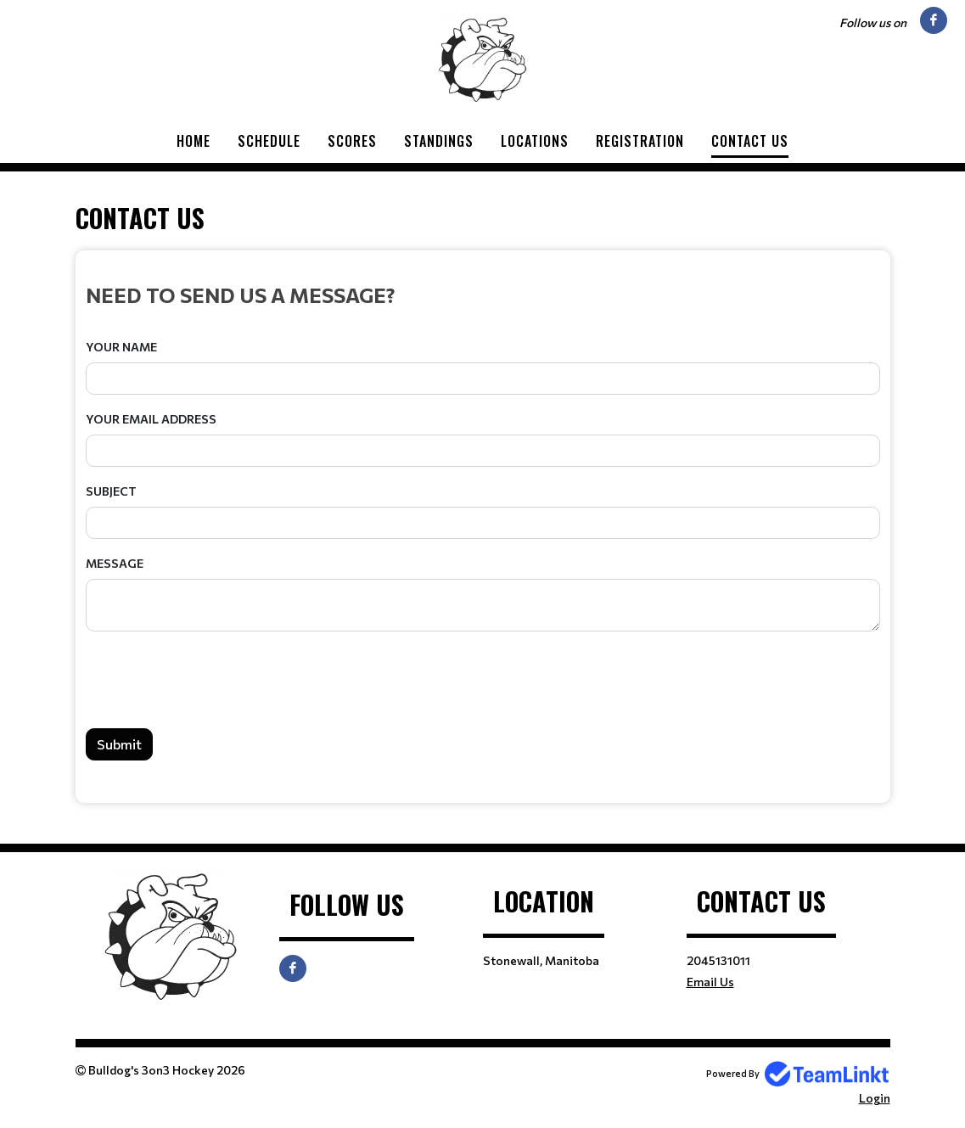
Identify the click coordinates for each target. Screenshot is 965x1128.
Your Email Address (151, 419)
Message (114, 563)
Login (874, 1098)
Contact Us (749, 141)
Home (193, 141)
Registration (640, 141)
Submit (119, 744)
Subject (111, 491)
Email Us (710, 981)
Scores (352, 141)
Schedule (269, 141)
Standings (439, 141)
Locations (535, 141)
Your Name (121, 347)
